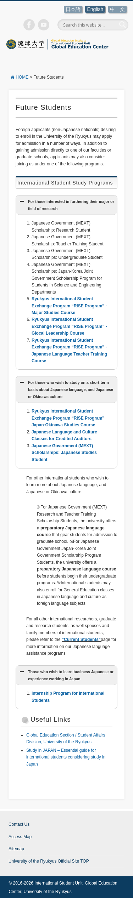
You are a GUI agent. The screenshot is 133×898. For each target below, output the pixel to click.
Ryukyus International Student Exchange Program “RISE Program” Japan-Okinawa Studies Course (68, 418)
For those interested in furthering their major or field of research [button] (66, 204)
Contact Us (19, 824)
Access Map (20, 836)
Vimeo (43, 24)
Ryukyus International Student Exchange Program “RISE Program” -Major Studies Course (69, 305)
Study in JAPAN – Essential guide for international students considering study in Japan (65, 757)
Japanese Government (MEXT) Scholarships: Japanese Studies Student (64, 452)
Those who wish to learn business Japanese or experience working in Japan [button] (65, 674)
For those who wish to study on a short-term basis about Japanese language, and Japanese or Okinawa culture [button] (65, 389)
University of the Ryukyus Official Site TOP (49, 861)
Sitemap (16, 848)
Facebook (29, 24)
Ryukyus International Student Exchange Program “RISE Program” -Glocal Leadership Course (69, 326)
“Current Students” (81, 639)
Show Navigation (15, 60)
